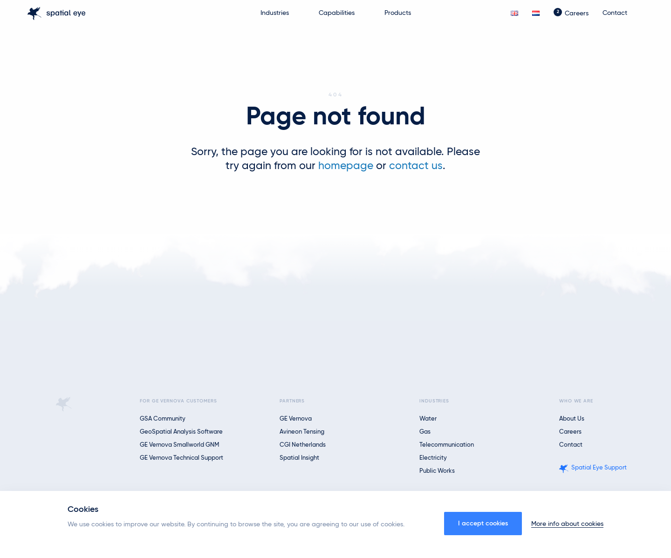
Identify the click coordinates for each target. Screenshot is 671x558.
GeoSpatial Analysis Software (181, 432)
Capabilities (337, 13)
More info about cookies (567, 524)
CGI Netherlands (303, 445)
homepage (345, 166)
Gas (425, 432)
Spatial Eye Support (599, 468)
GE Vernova (296, 419)
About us (571, 419)
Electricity (433, 458)
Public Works (437, 471)
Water (428, 419)
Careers (577, 13)
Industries (274, 13)
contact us (416, 166)
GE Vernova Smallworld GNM (179, 445)
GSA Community (162, 419)
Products (397, 13)
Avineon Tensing (302, 432)
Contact (615, 13)
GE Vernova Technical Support (181, 458)
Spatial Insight (299, 458)
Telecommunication (446, 445)
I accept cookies (483, 523)
